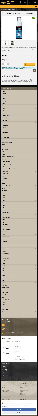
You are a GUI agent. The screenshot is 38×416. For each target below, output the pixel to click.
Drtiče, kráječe (5, 139)
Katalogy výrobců (5, 390)
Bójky (3, 110)
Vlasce (3, 304)
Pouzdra (3, 234)
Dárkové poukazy (5, 125)
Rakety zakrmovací (5, 248)
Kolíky (3, 166)
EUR (20, 2)
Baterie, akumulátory (6, 96)
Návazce (3, 200)
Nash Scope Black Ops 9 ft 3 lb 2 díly (13, 341)
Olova (3, 215)
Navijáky (3, 205)
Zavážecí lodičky (5, 309)
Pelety (3, 222)
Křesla (3, 181)
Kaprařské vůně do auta (6, 161)
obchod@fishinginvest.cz (7, 373)
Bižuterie (4, 103)
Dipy (3, 135)
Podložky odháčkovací (6, 229)
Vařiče (3, 297)
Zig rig (3, 311)
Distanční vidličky (5, 137)
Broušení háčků (5, 118)
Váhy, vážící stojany (5, 295)
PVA (2, 246)
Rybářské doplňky (5, 258)
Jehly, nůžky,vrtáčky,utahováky (8, 156)
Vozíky (3, 307)
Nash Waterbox (5, 198)
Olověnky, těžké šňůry (6, 217)
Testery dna (4, 285)
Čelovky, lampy (4, 120)
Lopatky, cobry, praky (6, 185)
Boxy (21, 393)
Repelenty (4, 251)
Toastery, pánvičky (5, 287)
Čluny (3, 122)
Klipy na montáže (23, 385)
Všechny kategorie (19, 315)
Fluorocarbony (4, 147)
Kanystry (21, 387)
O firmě (3, 385)
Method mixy (4, 190)
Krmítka (3, 176)
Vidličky (3, 302)
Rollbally (3, 256)
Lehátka (3, 183)
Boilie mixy (4, 105)
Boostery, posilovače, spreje (7, 113)
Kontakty (3, 388)
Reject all (19, 412)
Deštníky (3, 130)
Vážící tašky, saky (5, 299)
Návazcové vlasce (5, 202)
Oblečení (3, 210)
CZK (20, 3)
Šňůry (3, 280)
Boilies (3, 108)
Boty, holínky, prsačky (6, 115)
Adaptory (3, 91)
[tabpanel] (18, 348)
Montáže (3, 193)
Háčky (3, 152)
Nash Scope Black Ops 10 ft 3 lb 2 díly (13, 346)
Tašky (3, 282)
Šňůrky (3, 275)
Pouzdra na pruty (5, 236)
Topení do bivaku (5, 290)
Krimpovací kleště (5, 173)
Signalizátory (4, 261)
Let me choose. (5, 406)
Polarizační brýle (5, 231)
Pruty (3, 244)
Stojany (3, 268)
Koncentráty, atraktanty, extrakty (8, 168)
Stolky (3, 270)
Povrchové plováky (5, 239)
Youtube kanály (5, 391)
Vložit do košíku (29, 64)
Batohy (3, 98)
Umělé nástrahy (5, 292)
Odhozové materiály (5, 212)
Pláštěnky (22, 388)
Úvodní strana (3, 9)
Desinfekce (4, 127)
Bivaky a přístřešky (5, 101)
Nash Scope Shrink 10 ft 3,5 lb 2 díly (13, 351)
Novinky (3, 387)
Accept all (19, 409)
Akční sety (4, 93)
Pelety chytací (5, 224)
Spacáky (3, 265)
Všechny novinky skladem (19, 359)
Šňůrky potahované (5, 278)
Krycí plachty (4, 178)
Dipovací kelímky (5, 132)
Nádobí (3, 195)
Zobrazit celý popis (6, 52)
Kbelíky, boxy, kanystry (6, 164)
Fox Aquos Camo (5, 149)
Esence (3, 144)
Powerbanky (4, 241)
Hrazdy (3, 154)
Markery (3, 188)
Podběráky (4, 227)
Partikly (3, 219)
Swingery (3, 273)
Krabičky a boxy (5, 171)
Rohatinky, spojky (5, 253)
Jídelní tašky (4, 159)
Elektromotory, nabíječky (7, 142)
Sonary (3, 263)
